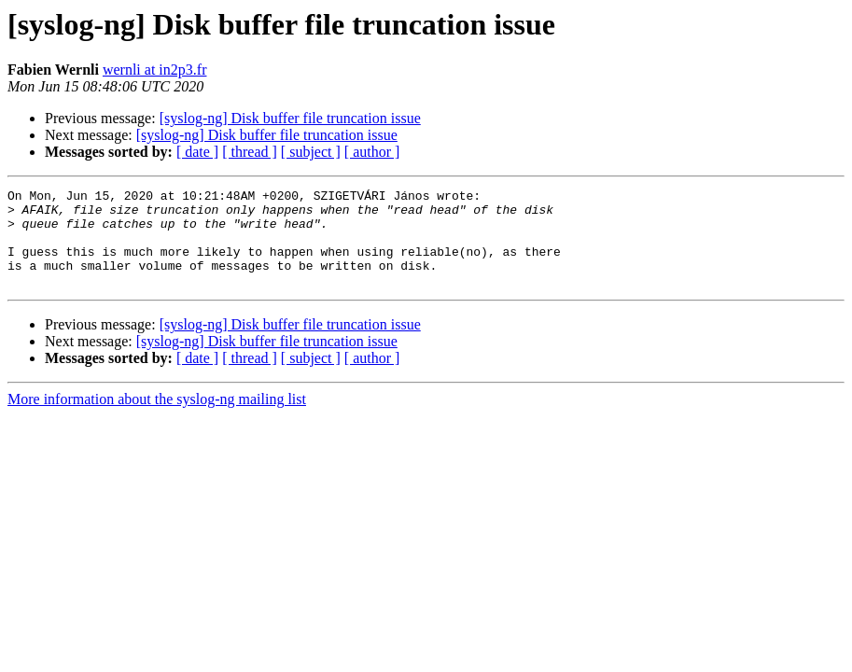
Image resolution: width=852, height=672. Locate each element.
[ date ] (197, 152)
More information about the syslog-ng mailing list (156, 419)
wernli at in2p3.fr (155, 69)
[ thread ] (249, 152)
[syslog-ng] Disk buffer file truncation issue (290, 118)
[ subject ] (311, 152)
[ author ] (372, 152)
